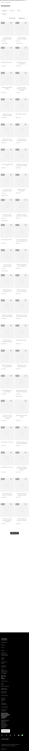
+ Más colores (4, 43)
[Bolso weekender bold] (22, 336)
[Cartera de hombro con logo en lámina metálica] (22, 236)
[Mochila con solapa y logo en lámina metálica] (7, 311)
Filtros (4, 14)
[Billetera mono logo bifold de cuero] (22, 361)
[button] (5, 731)
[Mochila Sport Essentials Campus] (22, 413)
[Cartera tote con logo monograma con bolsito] (22, 311)
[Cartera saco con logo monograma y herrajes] (22, 160)
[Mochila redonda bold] (7, 59)
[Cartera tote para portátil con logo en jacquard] (7, 413)
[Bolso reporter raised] (22, 110)
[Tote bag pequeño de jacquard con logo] (22, 490)
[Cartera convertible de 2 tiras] (7, 160)
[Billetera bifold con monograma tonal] (7, 286)
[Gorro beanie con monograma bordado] (22, 135)
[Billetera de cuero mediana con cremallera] (7, 135)
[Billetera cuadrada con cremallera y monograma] (22, 387)
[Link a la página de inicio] (3, 2)
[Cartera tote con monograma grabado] (7, 336)
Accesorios (8, 2)
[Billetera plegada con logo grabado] (22, 59)
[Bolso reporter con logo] (7, 438)
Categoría (5, 10)
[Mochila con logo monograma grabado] (7, 110)
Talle (19, 10)
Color (12, 10)
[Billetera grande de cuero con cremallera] (22, 286)
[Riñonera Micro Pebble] (7, 236)
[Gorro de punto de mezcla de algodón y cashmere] (22, 85)
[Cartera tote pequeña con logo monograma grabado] (22, 464)
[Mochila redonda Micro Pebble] (7, 85)
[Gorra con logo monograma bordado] (7, 34)
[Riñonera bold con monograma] (22, 186)
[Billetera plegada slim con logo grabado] (22, 261)
